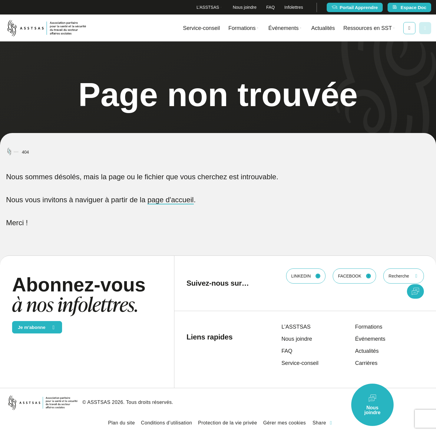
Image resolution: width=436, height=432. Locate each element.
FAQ (270, 7)
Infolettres (293, 7)
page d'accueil (170, 200)
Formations (242, 28)
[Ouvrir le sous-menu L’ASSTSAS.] (221, 7)
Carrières (366, 363)
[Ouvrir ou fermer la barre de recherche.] (425, 28)
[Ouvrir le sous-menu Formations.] (258, 28)
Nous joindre (245, 7)
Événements (283, 28)
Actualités (323, 28)
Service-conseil (201, 28)
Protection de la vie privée (227, 422)
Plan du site (121, 422)
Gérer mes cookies (284, 422)
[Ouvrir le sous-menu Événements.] (301, 28)
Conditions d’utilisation (166, 422)
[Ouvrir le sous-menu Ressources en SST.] (394, 28)
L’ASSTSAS (208, 7)
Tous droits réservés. (149, 402)
